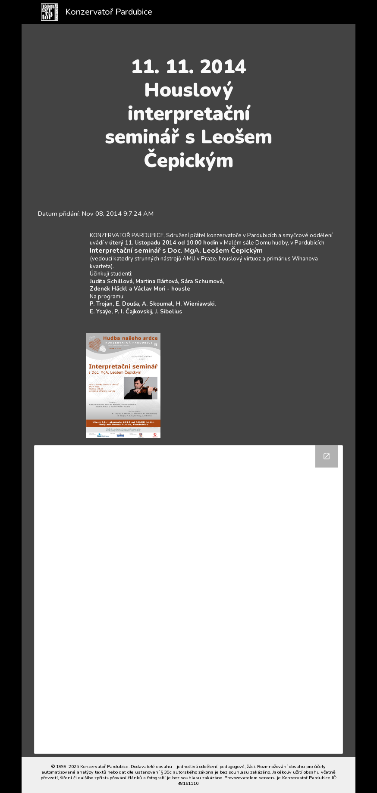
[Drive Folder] (188, 599)
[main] (188, 114)
